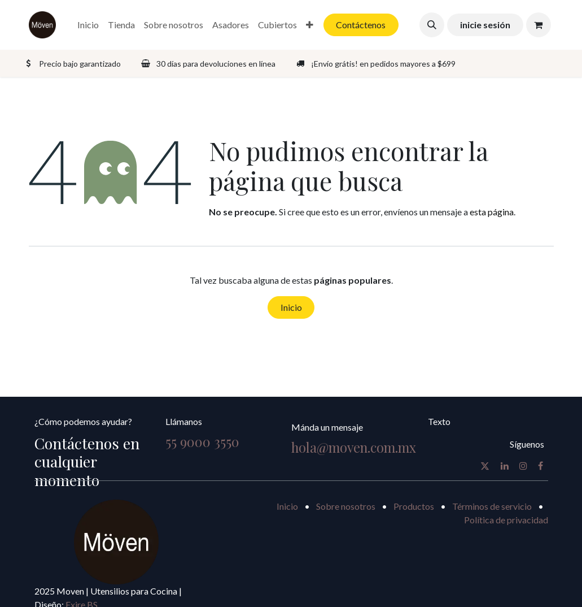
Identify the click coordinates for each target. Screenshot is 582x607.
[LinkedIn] (504, 465)
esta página (492, 211)
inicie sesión (485, 24)
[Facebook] (540, 465)
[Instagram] (523, 465)
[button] (431, 24)
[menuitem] (88, 25)
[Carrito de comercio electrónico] (538, 24)
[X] (485, 465)
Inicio (291, 307)
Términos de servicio (492, 506)
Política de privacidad (506, 519)
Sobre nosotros (345, 506)
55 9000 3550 (202, 441)
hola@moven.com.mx (353, 447)
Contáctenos (361, 24)
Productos (413, 506)
